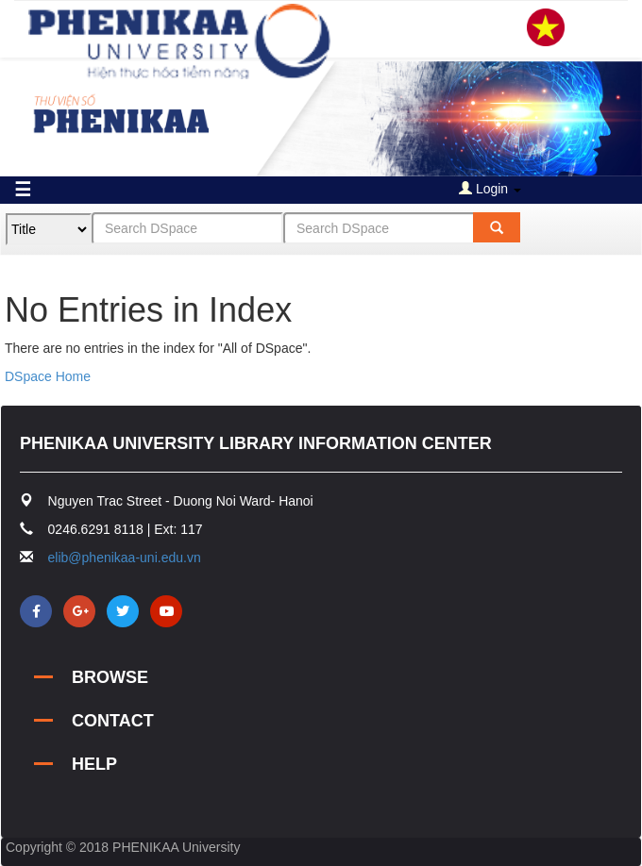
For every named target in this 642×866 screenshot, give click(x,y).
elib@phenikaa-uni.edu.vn (124, 557)
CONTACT (113, 720)
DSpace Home (48, 376)
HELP (94, 764)
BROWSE (110, 677)
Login (490, 188)
